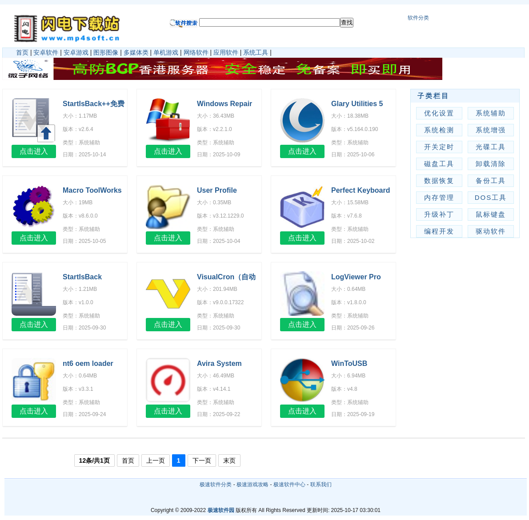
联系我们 (321, 484)
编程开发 (439, 231)
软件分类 (418, 18)
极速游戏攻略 (252, 484)
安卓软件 (45, 52)
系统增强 (491, 130)
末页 (229, 460)
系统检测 (439, 130)
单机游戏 (165, 52)
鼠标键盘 (491, 214)
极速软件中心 (289, 484)
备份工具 (491, 180)
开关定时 (439, 147)
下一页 (201, 460)
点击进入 (34, 151)
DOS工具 (491, 197)
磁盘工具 (439, 163)
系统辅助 (491, 113)
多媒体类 (136, 52)
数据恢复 (439, 180)
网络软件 (196, 52)
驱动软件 (491, 231)
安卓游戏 (76, 52)
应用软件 (225, 52)
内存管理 (439, 197)
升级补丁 (439, 214)
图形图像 (105, 52)
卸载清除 (491, 163)
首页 (22, 52)
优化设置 (439, 113)
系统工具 (255, 52)
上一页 (155, 460)
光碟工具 (491, 147)
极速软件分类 (216, 484)
